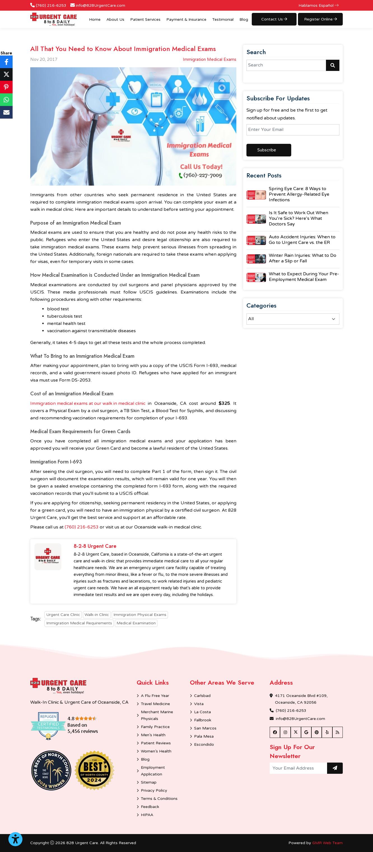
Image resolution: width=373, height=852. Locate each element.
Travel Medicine (155, 703)
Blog (243, 19)
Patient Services (145, 19)
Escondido (204, 744)
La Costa (202, 712)
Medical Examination (136, 623)
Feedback (150, 806)
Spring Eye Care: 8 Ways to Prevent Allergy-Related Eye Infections (299, 194)
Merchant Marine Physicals (157, 715)
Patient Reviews (156, 743)
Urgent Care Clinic (63, 614)
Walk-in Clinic (97, 614)
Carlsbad (202, 695)
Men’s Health (153, 735)
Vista (199, 703)
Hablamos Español (319, 5)
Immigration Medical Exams (209, 59)
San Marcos (205, 728)
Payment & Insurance (186, 19)
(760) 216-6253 (51, 5)
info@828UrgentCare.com (100, 5)
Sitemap (149, 782)
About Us (115, 19)
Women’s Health (156, 751)
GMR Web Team (327, 843)
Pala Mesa (204, 736)
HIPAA (147, 814)
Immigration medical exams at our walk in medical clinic (87, 403)
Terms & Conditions (159, 798)
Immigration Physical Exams (139, 614)
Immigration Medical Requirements (79, 623)
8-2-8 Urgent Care (95, 546)
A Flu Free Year (155, 695)
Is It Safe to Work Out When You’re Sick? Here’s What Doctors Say (298, 218)
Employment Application (153, 771)
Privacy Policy (154, 790)
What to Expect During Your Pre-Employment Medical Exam (304, 276)
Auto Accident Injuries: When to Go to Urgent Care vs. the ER (302, 239)
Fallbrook (202, 720)
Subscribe (266, 150)
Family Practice (155, 726)
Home (95, 19)
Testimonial (223, 19)
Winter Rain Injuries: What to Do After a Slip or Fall (302, 258)
